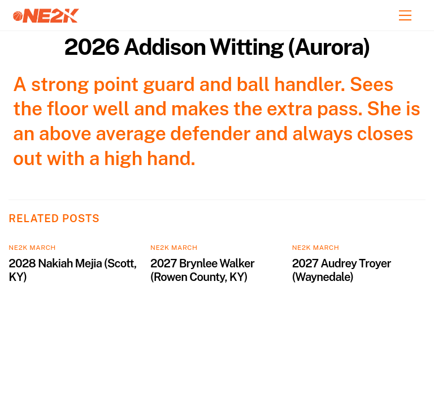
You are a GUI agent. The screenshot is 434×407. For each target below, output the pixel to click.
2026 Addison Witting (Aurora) (217, 46)
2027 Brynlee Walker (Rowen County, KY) (202, 270)
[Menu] (405, 15)
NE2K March (32, 248)
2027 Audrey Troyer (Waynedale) (341, 270)
